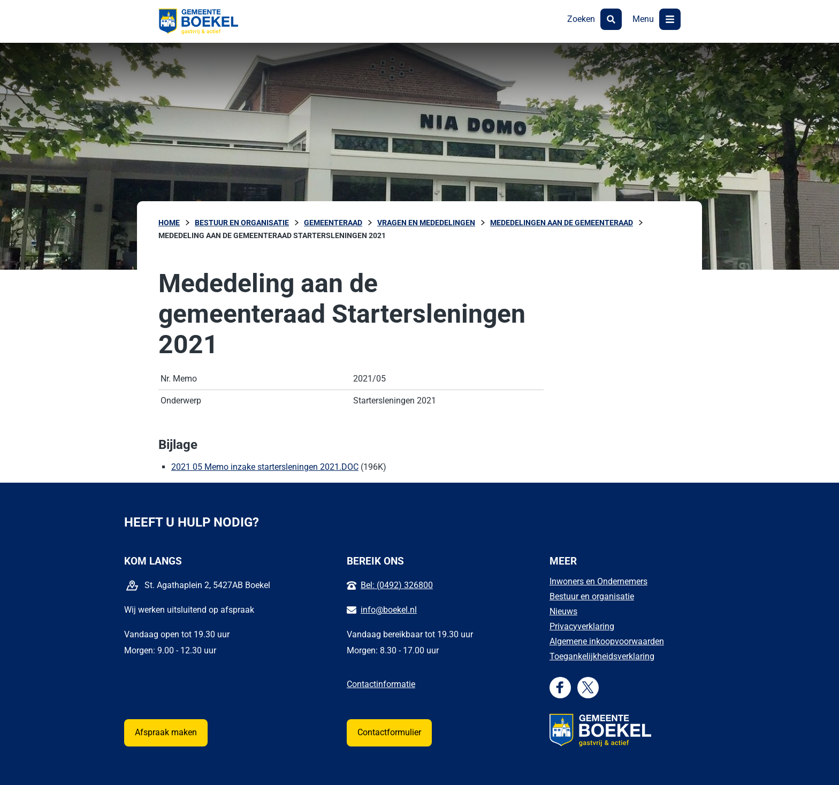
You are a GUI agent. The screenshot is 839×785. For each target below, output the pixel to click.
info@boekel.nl (389, 610)
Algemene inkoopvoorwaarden (607, 641)
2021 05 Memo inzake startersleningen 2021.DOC (265, 467)
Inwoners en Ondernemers (598, 581)
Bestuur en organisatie (592, 596)
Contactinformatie (381, 684)
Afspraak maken (166, 732)
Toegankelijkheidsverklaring (602, 656)
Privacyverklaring (582, 626)
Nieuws (563, 611)
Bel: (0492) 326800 (397, 585)
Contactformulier (389, 732)
